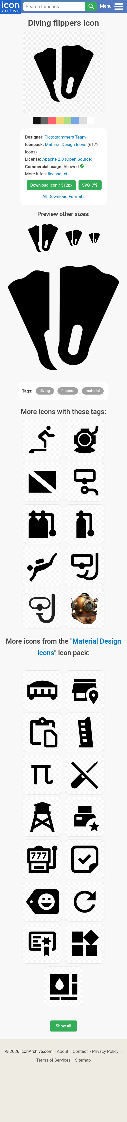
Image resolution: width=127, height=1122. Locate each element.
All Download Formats (63, 196)
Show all (63, 1026)
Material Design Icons (65, 144)
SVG (89, 185)
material (93, 390)
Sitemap (83, 1060)
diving (45, 390)
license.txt (57, 173)
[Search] (91, 6)
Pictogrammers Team (65, 137)
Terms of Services (53, 1060)
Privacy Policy (105, 1051)
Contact (80, 1051)
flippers (67, 390)
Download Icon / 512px (51, 185)
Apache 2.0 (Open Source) (67, 159)
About (63, 1051)
